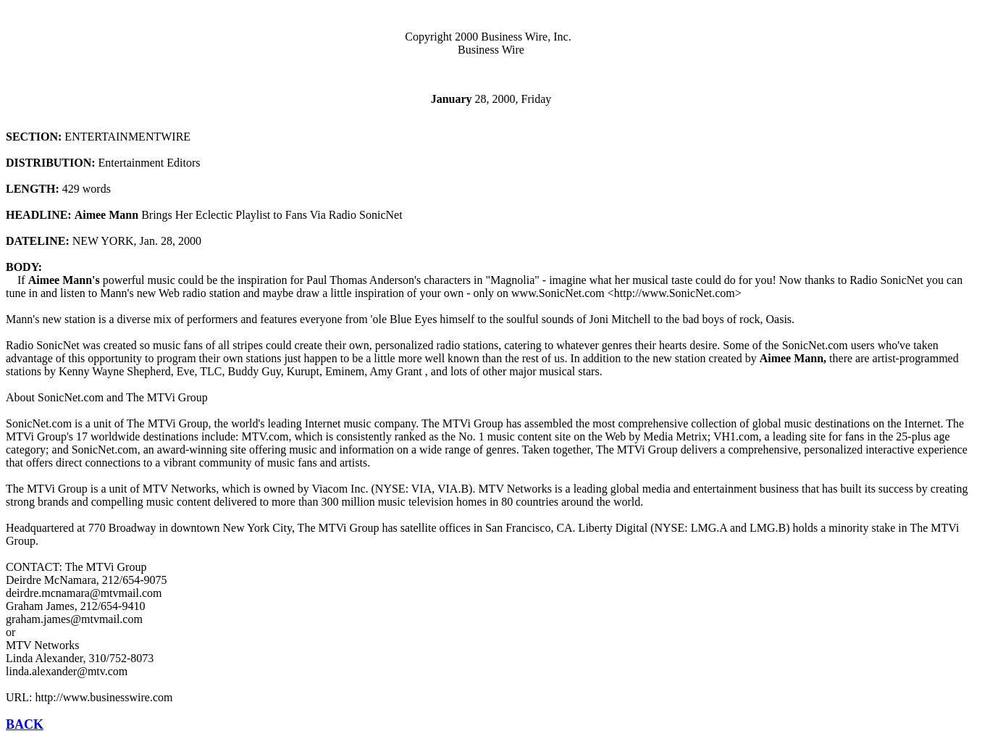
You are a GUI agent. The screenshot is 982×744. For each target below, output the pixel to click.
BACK (24, 724)
